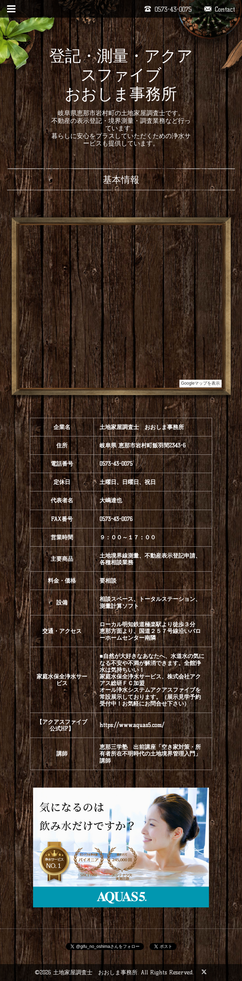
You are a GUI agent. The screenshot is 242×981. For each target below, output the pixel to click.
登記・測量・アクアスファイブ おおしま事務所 (121, 74)
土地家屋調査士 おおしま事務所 (95, 972)
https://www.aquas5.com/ (132, 725)
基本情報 (121, 179)
